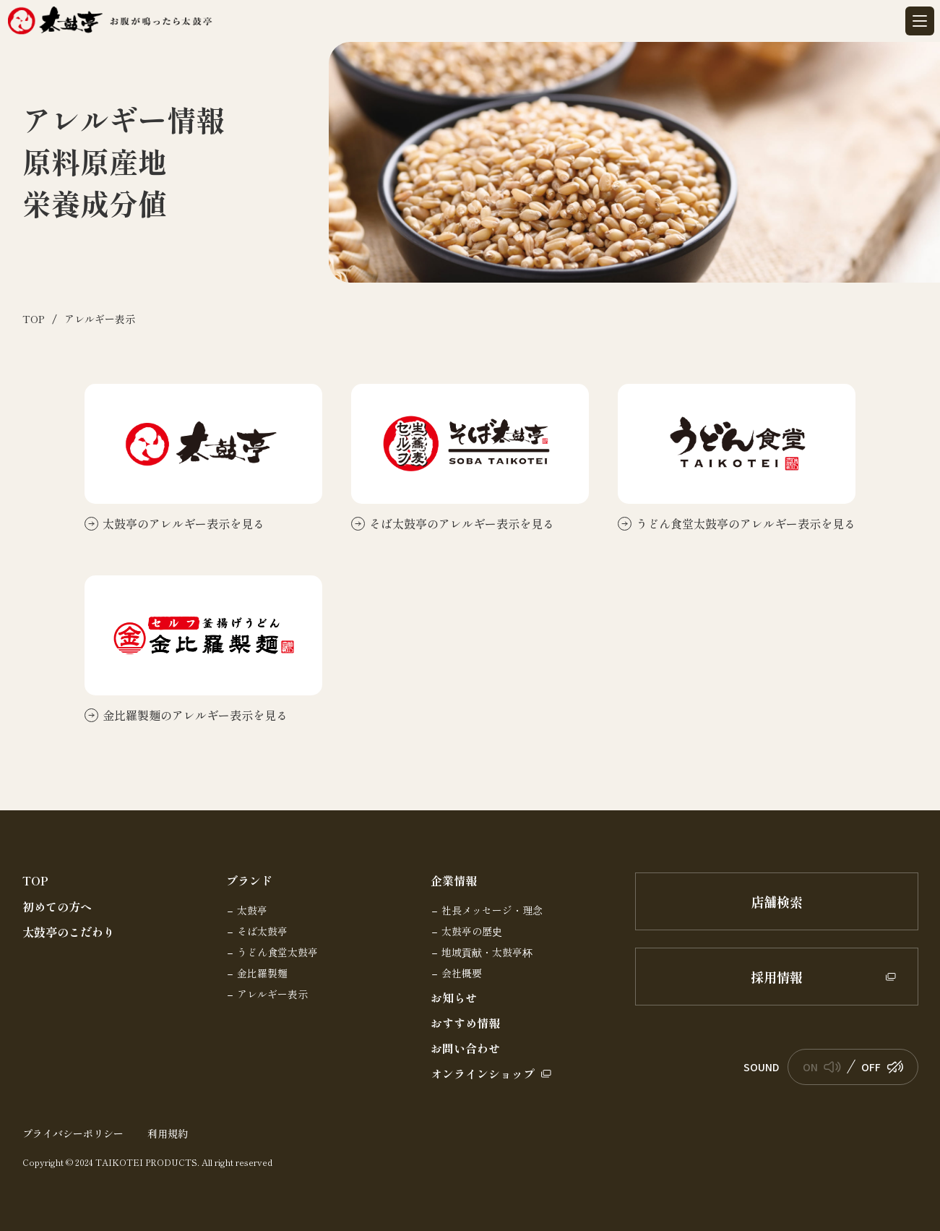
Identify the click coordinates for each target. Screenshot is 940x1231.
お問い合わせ (465, 1048)
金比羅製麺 (262, 973)
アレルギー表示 (272, 994)
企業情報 (454, 880)
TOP (35, 880)
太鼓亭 (252, 910)
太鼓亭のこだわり (68, 932)
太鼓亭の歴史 (471, 931)
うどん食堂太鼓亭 (277, 952)
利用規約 (167, 1133)
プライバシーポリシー (73, 1133)
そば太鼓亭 (262, 931)
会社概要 (461, 973)
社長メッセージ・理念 (492, 910)
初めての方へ (57, 906)
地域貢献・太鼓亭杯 (486, 952)
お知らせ (454, 998)
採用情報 (823, 976)
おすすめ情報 (465, 1023)
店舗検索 (777, 901)
